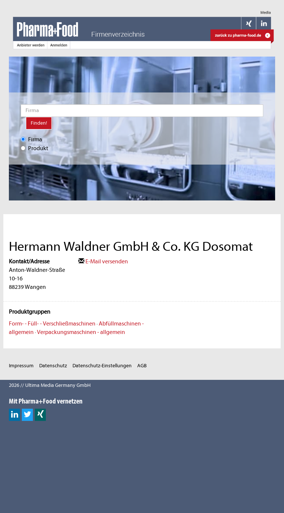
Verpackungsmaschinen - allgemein (81, 332)
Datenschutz (53, 365)
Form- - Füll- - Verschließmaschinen (52, 323)
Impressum (21, 365)
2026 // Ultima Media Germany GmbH (50, 385)
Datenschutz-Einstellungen (102, 365)
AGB (142, 365)
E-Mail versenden (103, 261)
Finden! (39, 123)
